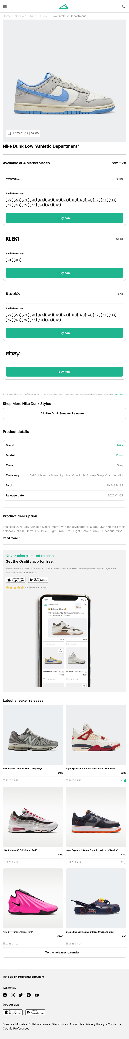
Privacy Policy (95, 1024)
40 (57, 199)
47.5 (41, 204)
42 (80, 199)
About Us (76, 1024)
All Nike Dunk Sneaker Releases (64, 414)
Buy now (64, 218)
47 (33, 204)
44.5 (112, 199)
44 (104, 199)
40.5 (65, 199)
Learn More (119, 394)
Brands (7, 1024)
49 (57, 204)
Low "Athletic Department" (69, 16)
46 (25, 204)
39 (49, 199)
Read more (12, 538)
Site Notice (58, 1024)
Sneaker (20, 16)
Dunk (43, 16)
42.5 (88, 199)
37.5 (25, 199)
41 (72, 199)
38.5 (41, 199)
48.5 (49, 204)
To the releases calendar (64, 952)
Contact (113, 1024)
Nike (33, 16)
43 (96, 199)
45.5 (17, 204)
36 (9, 199)
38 (33, 199)
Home (7, 16)
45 (9, 204)
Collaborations (38, 1024)
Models (20, 1024)
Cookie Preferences (16, 1028)
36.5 (17, 199)
